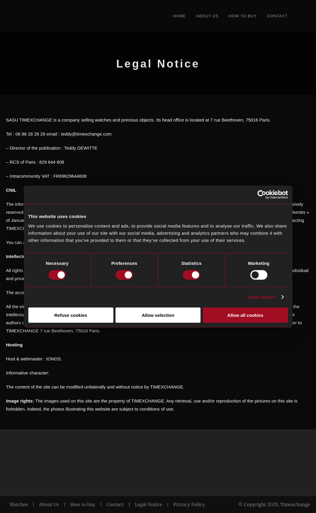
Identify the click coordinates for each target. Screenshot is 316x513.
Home (179, 16)
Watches (19, 504)
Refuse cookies (70, 314)
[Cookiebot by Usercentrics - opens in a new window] (262, 194)
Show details (262, 296)
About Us (207, 16)
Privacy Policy (189, 504)
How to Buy (243, 16)
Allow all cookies (245, 314)
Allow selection (158, 314)
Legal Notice (148, 504)
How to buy (82, 504)
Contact (277, 16)
